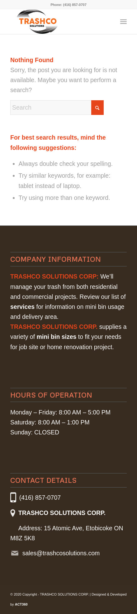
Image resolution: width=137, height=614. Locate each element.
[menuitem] (123, 21)
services (22, 306)
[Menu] (123, 21)
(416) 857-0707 (75, 5)
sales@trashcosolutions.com (61, 553)
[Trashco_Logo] (45, 21)
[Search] (57, 107)
